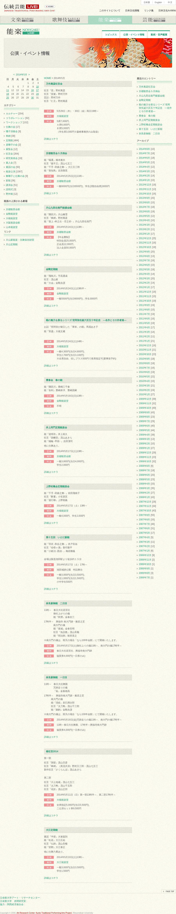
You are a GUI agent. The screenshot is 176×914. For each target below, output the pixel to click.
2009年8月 (144, 416)
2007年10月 (145, 510)
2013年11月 (145, 189)
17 (37, 90)
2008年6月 (144, 475)
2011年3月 (144, 332)
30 (32, 97)
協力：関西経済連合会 (11, 904)
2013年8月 (144, 202)
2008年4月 (144, 483)
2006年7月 (144, 577)
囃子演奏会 (12, 131)
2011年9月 (144, 305)
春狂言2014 (52, 751)
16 (32, 90)
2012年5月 (144, 269)
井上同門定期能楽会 (56, 427)
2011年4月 (144, 327)
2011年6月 (144, 318)
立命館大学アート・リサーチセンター (20, 897)
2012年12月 (145, 238)
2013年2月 (144, 229)
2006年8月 (144, 573)
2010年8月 (144, 363)
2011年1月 (144, 341)
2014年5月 (144, 162)
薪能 (8, 180)
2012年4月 (144, 274)
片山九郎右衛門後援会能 (59, 207)
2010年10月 (145, 354)
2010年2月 (144, 390)
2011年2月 (144, 336)
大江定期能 (52, 830)
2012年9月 (144, 251)
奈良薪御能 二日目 (56, 603)
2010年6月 (144, 372)
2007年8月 (144, 519)
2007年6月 (144, 528)
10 (37, 86)
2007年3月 (144, 542)
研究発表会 (12, 158)
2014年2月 (144, 175)
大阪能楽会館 (13, 222)
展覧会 (9, 149)
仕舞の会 (10, 127)
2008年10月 (145, 461)
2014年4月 (144, 166)
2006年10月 (145, 564)
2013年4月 (144, 220)
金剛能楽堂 (62, 293)
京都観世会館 (64, 181)
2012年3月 (144, 278)
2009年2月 (144, 443)
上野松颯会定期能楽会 (57, 486)
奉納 (8, 136)
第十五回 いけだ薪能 (57, 537)
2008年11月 (145, 457)
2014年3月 (144, 171)
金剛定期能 (52, 269)
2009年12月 (145, 399)
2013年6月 (144, 211)
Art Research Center (26, 913)
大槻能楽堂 (62, 116)
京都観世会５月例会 (56, 153)
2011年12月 (145, 291)
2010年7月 (144, 367)
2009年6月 (144, 425)
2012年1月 (144, 287)
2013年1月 (144, 233)
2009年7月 (144, 421)
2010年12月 (145, 345)
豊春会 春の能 (54, 380)
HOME (47, 78)
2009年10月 (145, 408)
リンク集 (149, 10)
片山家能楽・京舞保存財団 (20, 240)
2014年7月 (144, 153)
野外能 (9, 194)
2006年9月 (144, 568)
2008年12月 (145, 452)
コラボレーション (15, 118)
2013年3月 (144, 224)
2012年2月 (144, 282)
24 (37, 94)
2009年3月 (144, 439)
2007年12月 (145, 501)
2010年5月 (144, 376)
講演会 (9, 185)
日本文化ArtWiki (167, 10)
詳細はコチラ (51, 138)
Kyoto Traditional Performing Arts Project (54, 913)
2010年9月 (144, 358)
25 (7, 97)
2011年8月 (144, 309)
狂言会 (9, 153)
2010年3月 (144, 385)
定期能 (9, 140)
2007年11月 (145, 506)
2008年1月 (144, 497)
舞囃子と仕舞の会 (15, 176)
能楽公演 (10, 171)
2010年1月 (144, 394)
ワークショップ (14, 122)
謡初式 (9, 189)
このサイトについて (109, 10)
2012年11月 (145, 242)
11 (7, 90)
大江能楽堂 (62, 862)
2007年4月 (144, 537)
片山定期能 (12, 244)
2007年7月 (144, 524)
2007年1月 (144, 550)
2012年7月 (144, 260)
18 (7, 94)
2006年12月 (145, 555)
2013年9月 (144, 198)
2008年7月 (144, 470)
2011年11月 (145, 296)
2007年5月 (144, 533)
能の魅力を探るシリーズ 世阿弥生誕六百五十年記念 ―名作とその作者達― (86, 320)
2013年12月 (145, 184)
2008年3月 (144, 488)
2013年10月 (145, 193)
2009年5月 (144, 430)
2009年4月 (144, 434)
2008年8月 (144, 466)
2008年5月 (144, 479)
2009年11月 (145, 403)
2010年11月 (145, 349)
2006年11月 (145, 559)
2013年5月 (144, 216)
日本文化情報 (132, 10)
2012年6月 (144, 265)
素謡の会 (10, 167)
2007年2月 (144, 546)
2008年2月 (144, 492)
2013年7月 (144, 207)
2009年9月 (144, 412)
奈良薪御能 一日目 (56, 677)
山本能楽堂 (12, 227)
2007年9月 (144, 515)
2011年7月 (144, 314)
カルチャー (12, 113)
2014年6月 (144, 157)
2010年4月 (144, 381)
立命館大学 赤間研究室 (13, 901)
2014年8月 (144, 149)
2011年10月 (145, 300)
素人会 (9, 162)
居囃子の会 (12, 144)
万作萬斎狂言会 (54, 83)
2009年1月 (144, 448)
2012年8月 (144, 256)
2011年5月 (144, 323)
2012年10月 (145, 247)
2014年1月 (144, 180)
